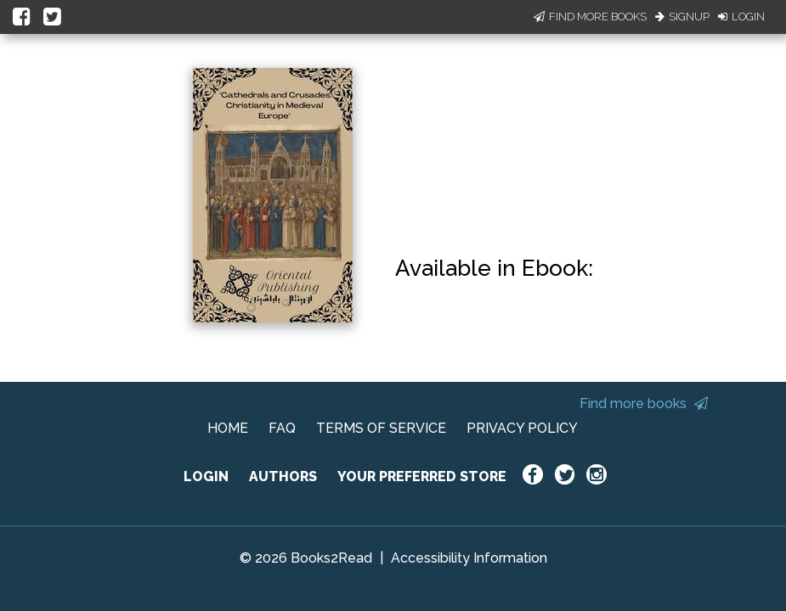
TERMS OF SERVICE (381, 428)
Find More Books (590, 16)
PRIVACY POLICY (522, 428)
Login (741, 16)
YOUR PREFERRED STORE (421, 476)
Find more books (644, 403)
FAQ (282, 428)
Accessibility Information (469, 558)
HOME (227, 428)
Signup (682, 16)
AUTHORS (283, 476)
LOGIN (206, 476)
